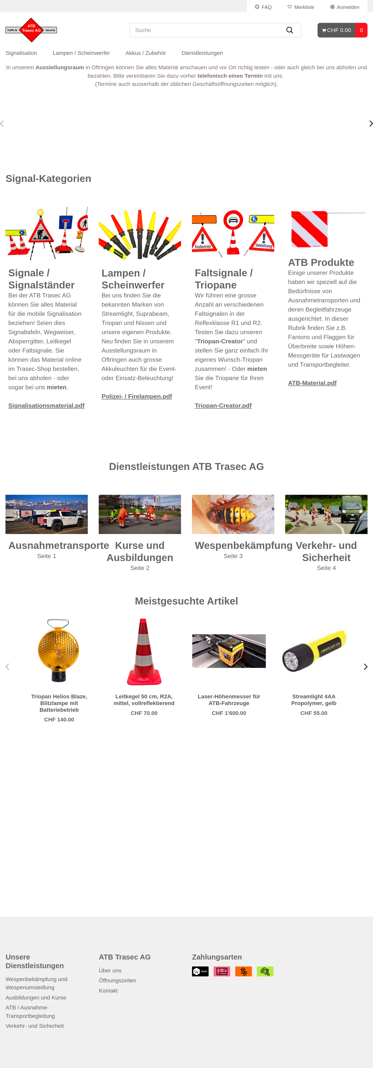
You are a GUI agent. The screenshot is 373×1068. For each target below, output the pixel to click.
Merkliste (304, 7)
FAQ (267, 7)
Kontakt (108, 991)
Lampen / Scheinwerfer (81, 55)
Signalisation (21, 55)
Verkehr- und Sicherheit (34, 1026)
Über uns (110, 970)
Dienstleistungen (202, 55)
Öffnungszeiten (117, 980)
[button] (370, 210)
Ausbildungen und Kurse (35, 998)
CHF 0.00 (339, 30)
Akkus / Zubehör (146, 55)
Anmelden (348, 7)
